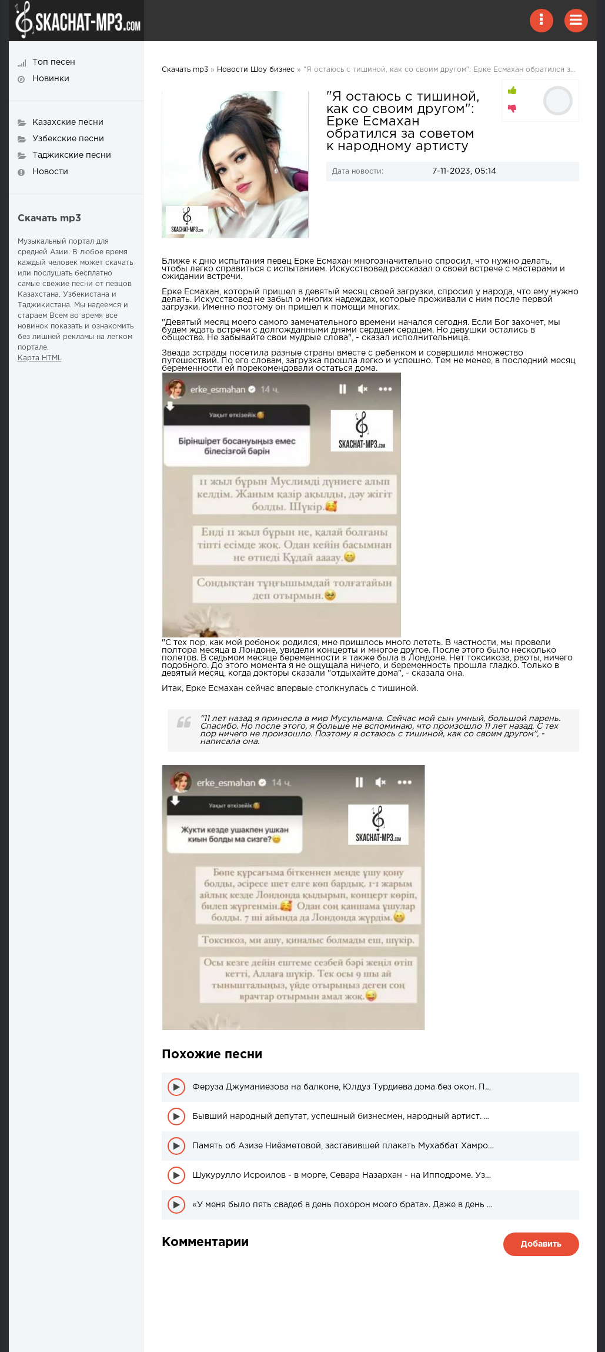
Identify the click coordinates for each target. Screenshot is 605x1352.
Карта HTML (40, 358)
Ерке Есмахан (323, 261)
